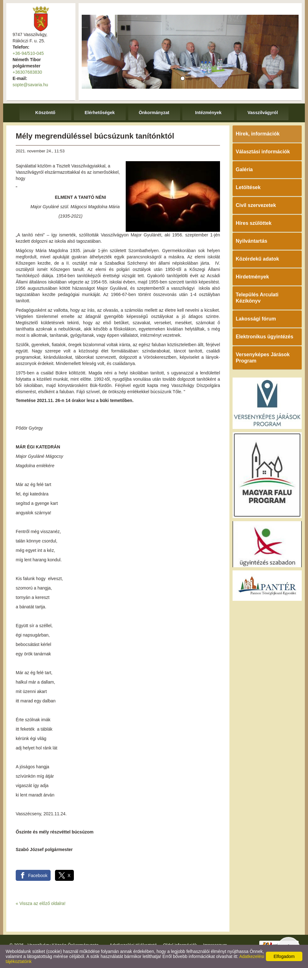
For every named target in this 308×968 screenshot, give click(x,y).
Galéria (244, 169)
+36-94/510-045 (28, 53)
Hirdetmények (252, 276)
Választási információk (263, 151)
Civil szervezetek (256, 205)
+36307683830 (27, 72)
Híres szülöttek (254, 223)
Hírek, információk (258, 133)
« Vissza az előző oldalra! (41, 903)
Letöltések (248, 187)
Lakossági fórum (256, 318)
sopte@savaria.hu (30, 84)
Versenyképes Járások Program (263, 357)
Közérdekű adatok (257, 259)
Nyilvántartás (251, 241)
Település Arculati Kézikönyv (257, 298)
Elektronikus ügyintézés (264, 336)
